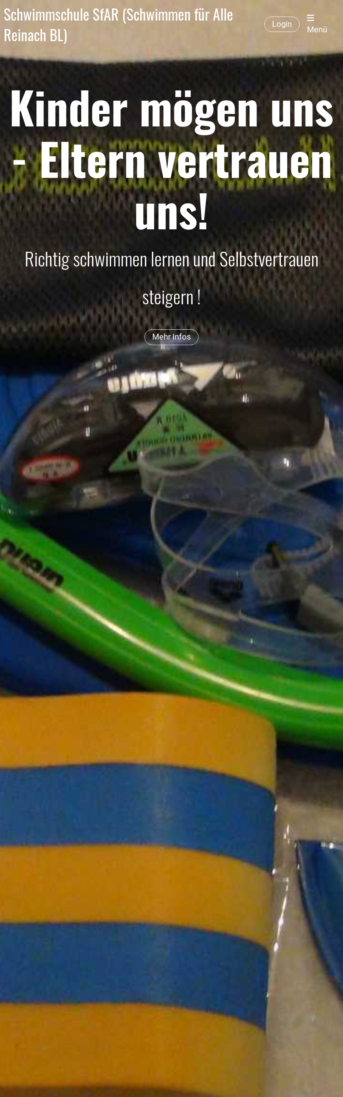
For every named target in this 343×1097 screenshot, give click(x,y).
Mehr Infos (171, 336)
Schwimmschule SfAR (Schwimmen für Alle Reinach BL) (118, 24)
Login (282, 24)
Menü (317, 24)
